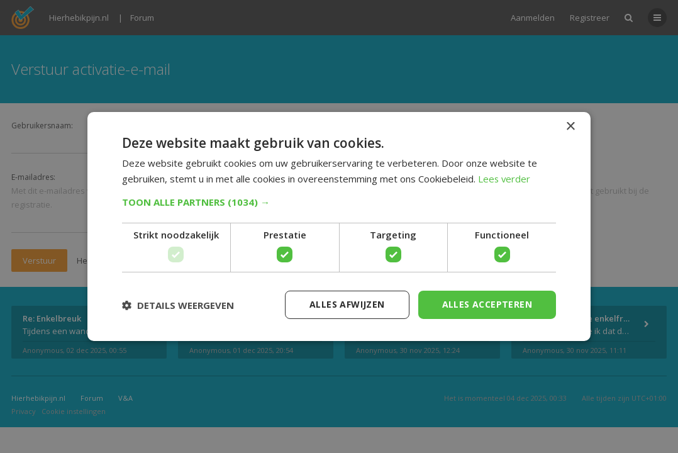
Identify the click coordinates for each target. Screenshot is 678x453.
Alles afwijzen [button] (347, 304)
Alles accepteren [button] (487, 304)
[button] (339, 202)
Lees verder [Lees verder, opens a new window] (504, 178)
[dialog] (339, 226)
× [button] (570, 126)
